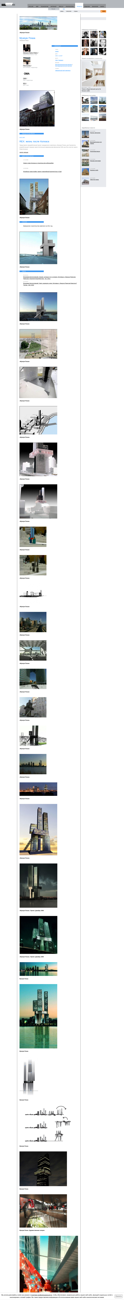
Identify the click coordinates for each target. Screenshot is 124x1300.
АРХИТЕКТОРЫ (70, 6)
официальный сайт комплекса (62, 70)
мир (64, 9)
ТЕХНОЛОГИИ (44, 6)
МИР (37, 6)
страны (76, 11)
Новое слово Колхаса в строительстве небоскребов (38, 163)
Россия (53, 9)
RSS (103, 11)
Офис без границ (94, 179)
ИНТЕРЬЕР (53, 6)
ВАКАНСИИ (95, 6)
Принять (118, 1296)
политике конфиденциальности (41, 1295)
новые (61, 11)
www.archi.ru (8, 4)
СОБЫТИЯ (87, 6)
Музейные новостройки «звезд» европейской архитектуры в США (42, 171)
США (56, 60)
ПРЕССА (61, 6)
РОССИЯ (31, 6)
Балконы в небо (94, 170)
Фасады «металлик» (95, 132)
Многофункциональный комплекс (63, 64)
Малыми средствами (95, 160)
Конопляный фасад (95, 151)
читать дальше (23, 152)
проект (57, 51)
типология (68, 11)
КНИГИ (102, 6)
